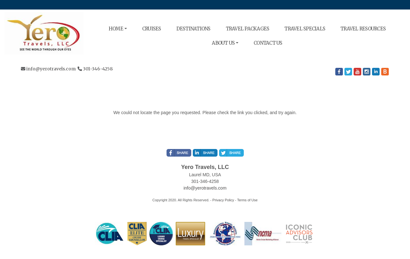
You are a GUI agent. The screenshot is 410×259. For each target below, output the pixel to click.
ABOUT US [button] (223, 43)
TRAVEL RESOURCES (363, 29)
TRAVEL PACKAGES (247, 29)
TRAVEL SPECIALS (304, 29)
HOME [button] (116, 29)
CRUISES (151, 29)
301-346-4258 (98, 69)
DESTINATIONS (193, 29)
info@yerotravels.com (51, 69)
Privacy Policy (223, 200)
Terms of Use (247, 200)
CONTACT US (268, 43)
